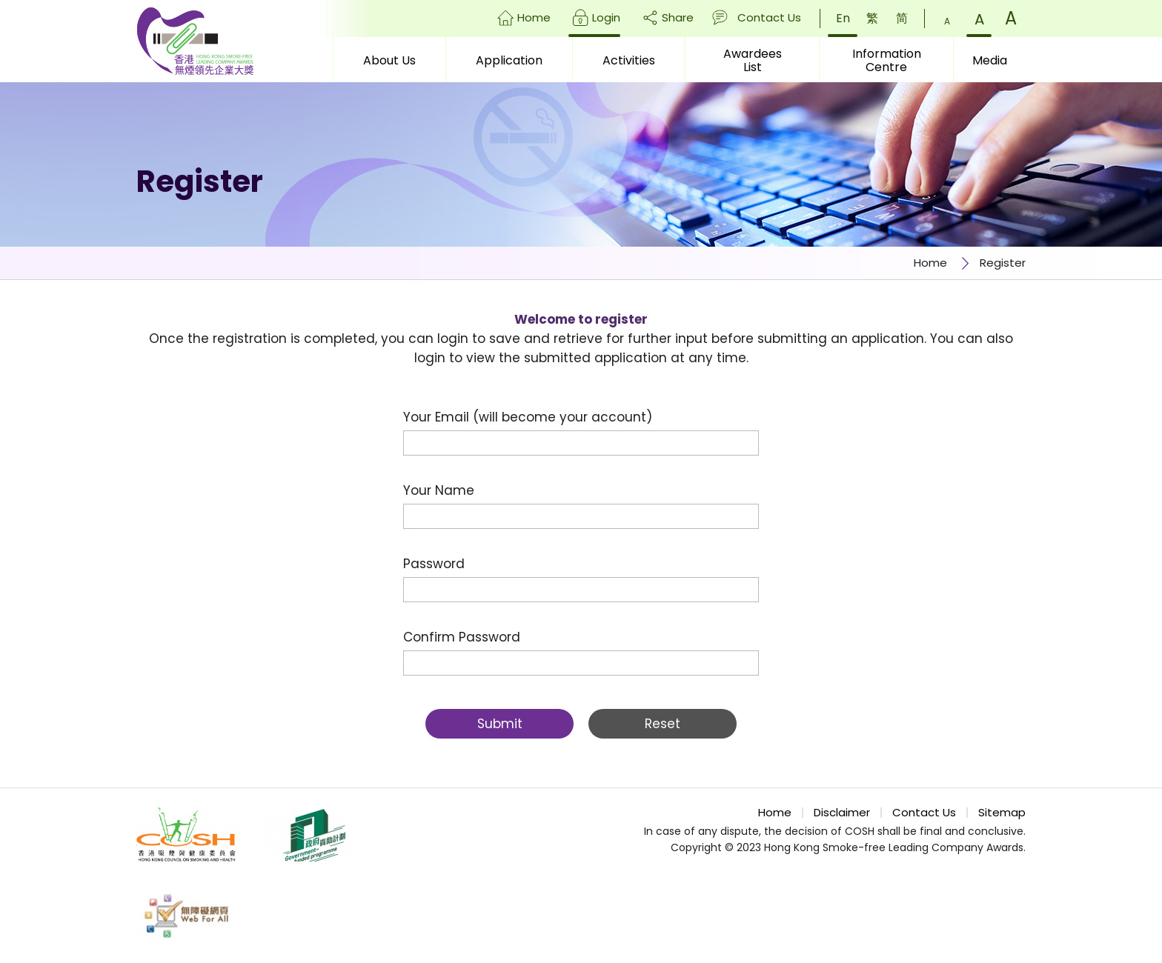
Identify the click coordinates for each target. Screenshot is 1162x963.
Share (678, 17)
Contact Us (769, 17)
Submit (499, 724)
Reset (662, 724)
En (843, 18)
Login (606, 17)
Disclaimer (842, 812)
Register (1003, 262)
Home (534, 17)
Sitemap (1002, 812)
